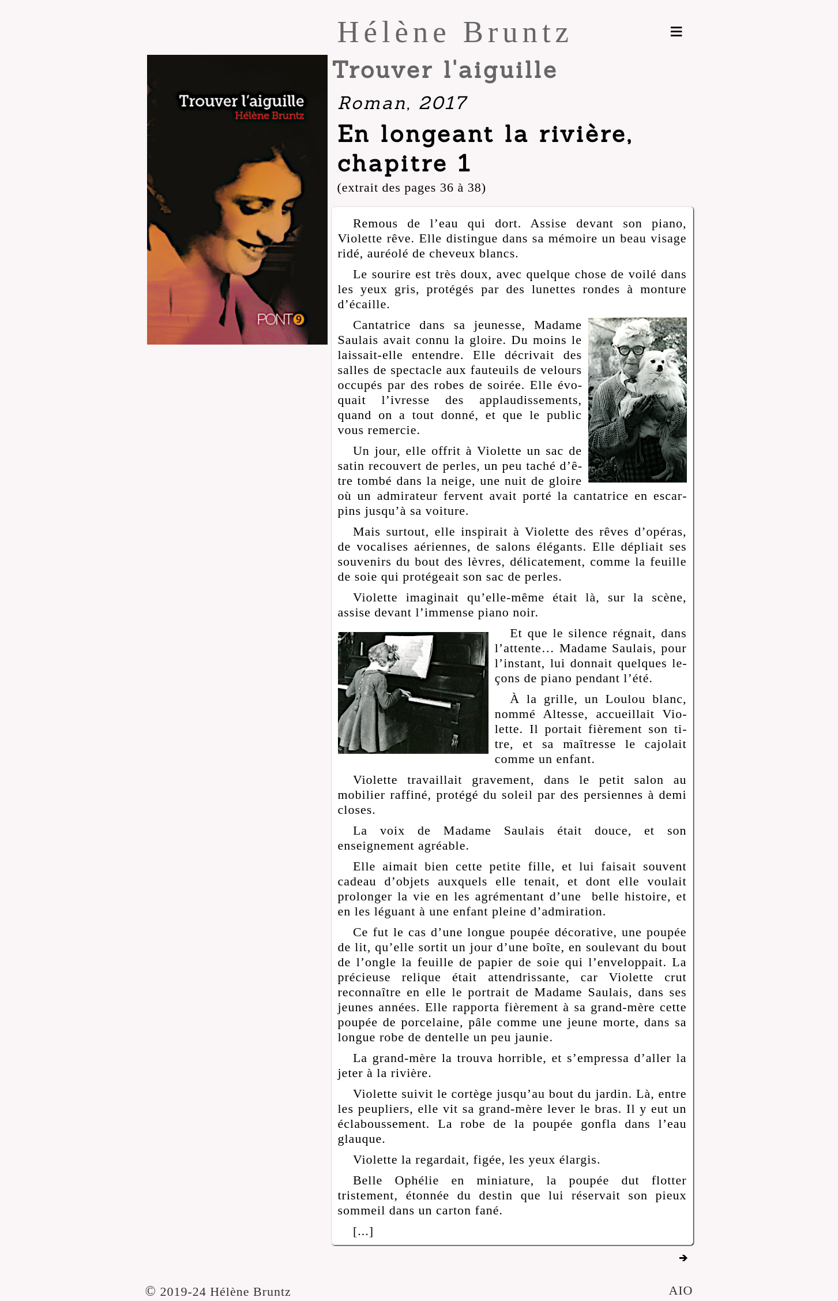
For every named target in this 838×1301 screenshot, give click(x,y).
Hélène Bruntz (455, 31)
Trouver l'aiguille (445, 69)
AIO (680, 1290)
